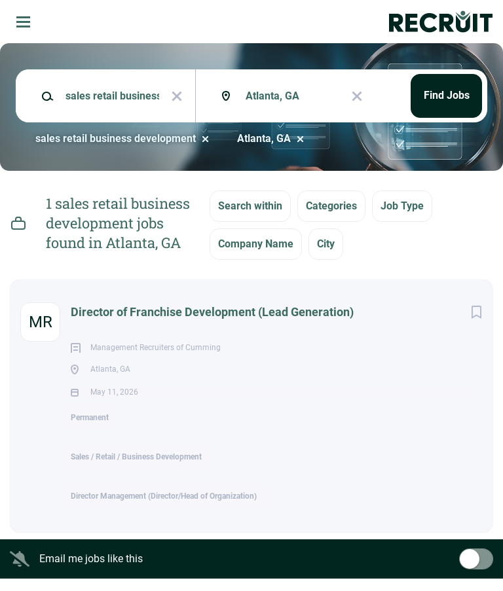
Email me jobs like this (91, 571)
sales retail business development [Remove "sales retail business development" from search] (115, 138)
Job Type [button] (402, 206)
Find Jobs (447, 95)
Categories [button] (331, 206)
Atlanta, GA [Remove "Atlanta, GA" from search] (264, 138)
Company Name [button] (255, 244)
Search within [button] (250, 206)
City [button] (326, 244)
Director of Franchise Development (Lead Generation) (212, 312)
